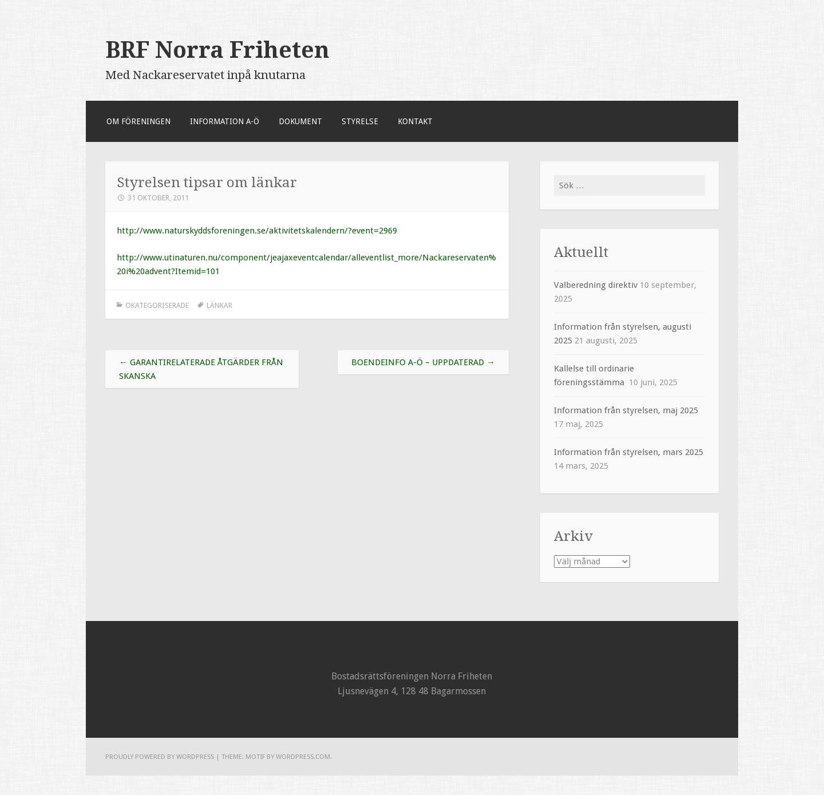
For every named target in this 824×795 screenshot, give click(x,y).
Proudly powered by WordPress (159, 757)
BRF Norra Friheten (217, 50)
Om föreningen (138, 121)
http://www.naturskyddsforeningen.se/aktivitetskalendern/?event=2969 (257, 231)
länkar (219, 305)
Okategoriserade (157, 305)
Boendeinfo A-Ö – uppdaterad (423, 362)
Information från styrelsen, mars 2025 (628, 452)
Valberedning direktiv (595, 285)
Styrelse (360, 121)
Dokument (300, 121)
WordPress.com (303, 757)
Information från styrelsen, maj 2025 (626, 410)
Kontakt (415, 121)
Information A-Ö (224, 121)
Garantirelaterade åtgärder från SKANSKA (201, 369)
